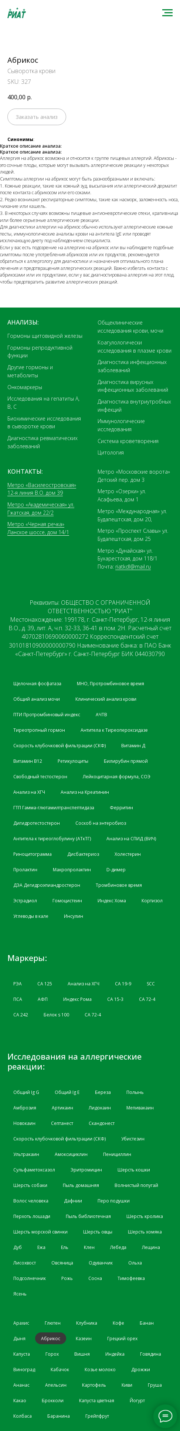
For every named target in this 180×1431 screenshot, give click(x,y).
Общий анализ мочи (36, 699)
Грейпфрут (97, 1416)
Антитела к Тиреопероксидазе (114, 730)
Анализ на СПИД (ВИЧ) (131, 838)
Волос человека (30, 1201)
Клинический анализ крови (105, 699)
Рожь (67, 1278)
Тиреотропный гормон (39, 730)
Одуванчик (101, 1263)
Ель (64, 1247)
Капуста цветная (96, 1400)
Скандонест (102, 1123)
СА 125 (44, 984)
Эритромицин (86, 1170)
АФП (43, 999)
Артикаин (62, 1108)
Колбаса (22, 1416)
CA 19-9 (123, 984)
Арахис (21, 1323)
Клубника (86, 1323)
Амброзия (24, 1108)
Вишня (82, 1354)
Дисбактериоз (83, 854)
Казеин (84, 1338)
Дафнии (73, 1201)
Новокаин (24, 1123)
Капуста (21, 1354)
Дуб (17, 1247)
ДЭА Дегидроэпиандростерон (46, 885)
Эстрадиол (25, 901)
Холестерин (128, 854)
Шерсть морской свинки (40, 1232)
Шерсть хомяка (145, 1232)
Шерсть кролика (144, 1216)
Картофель (94, 1385)
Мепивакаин (140, 1108)
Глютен (53, 1323)
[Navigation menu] (167, 13)
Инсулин (73, 916)
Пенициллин (117, 1154)
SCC (151, 984)
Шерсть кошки (134, 1170)
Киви (127, 1385)
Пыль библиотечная (88, 1216)
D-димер (116, 870)
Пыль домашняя (81, 1185)
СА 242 (20, 1015)
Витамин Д (133, 745)
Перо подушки (114, 1201)
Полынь (135, 1092)
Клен (89, 1247)
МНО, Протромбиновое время (110, 683)
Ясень (20, 1294)
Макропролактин (72, 870)
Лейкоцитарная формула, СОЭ (116, 776)
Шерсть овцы (97, 1232)
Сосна (95, 1278)
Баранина (58, 1416)
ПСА (17, 999)
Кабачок (60, 1369)
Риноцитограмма (32, 854)
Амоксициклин (71, 1154)
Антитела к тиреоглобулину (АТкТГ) (52, 838)
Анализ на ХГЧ (29, 792)
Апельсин (56, 1385)
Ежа (41, 1247)
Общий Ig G (26, 1092)
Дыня (19, 1338)
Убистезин (133, 1139)
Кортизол (152, 901)
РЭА (17, 984)
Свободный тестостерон (40, 776)
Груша (155, 1385)
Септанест (62, 1123)
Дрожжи (140, 1369)
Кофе (118, 1323)
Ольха (135, 1263)
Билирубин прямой (126, 761)
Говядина (150, 1354)
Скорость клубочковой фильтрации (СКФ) (59, 745)
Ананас (21, 1385)
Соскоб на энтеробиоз (100, 823)
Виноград (24, 1369)
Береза (103, 1092)
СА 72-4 (147, 999)
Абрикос (50, 1338)
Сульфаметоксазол (34, 1170)
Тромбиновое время (119, 885)
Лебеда (118, 1247)
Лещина (151, 1247)
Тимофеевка (131, 1278)
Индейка (115, 1354)
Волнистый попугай (136, 1185)
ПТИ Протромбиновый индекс (46, 714)
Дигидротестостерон (36, 823)
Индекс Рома (77, 999)
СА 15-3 (115, 999)
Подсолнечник (29, 1278)
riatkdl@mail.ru (133, 566)
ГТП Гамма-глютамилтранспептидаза (53, 807)
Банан (147, 1323)
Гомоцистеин (67, 901)
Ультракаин (26, 1154)
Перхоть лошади (31, 1216)
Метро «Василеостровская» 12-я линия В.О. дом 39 (41, 489)
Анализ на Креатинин (85, 792)
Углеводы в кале (30, 916)
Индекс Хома (112, 901)
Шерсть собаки (30, 1185)
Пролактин (25, 870)
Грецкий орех (122, 1338)
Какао (19, 1400)
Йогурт (137, 1400)
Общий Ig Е (67, 1092)
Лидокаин (100, 1108)
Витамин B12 (27, 761)
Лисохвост (24, 1263)
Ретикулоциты (73, 761)
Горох (52, 1354)
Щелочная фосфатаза (37, 683)
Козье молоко (100, 1369)
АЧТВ (101, 714)
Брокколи (53, 1400)
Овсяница (62, 1263)
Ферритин (121, 807)
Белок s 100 (56, 1015)
